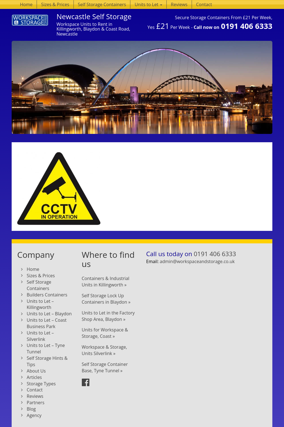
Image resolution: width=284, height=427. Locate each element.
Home (26, 4)
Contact (204, 4)
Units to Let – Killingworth (40, 304)
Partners (35, 402)
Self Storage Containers (102, 4)
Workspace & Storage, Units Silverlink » (104, 350)
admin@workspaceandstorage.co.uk (197, 261)
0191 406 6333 (246, 26)
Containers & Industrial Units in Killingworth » (106, 281)
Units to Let (148, 4)
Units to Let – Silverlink (40, 336)
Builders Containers (47, 295)
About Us (36, 371)
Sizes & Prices (55, 4)
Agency (34, 415)
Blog (31, 409)
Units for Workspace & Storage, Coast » (105, 333)
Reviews (179, 4)
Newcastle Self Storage (94, 16)
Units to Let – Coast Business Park (47, 323)
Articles (34, 377)
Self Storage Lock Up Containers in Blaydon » (106, 299)
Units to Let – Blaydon (49, 314)
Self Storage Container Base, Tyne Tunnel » (105, 367)
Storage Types (41, 384)
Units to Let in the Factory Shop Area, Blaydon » (108, 316)
